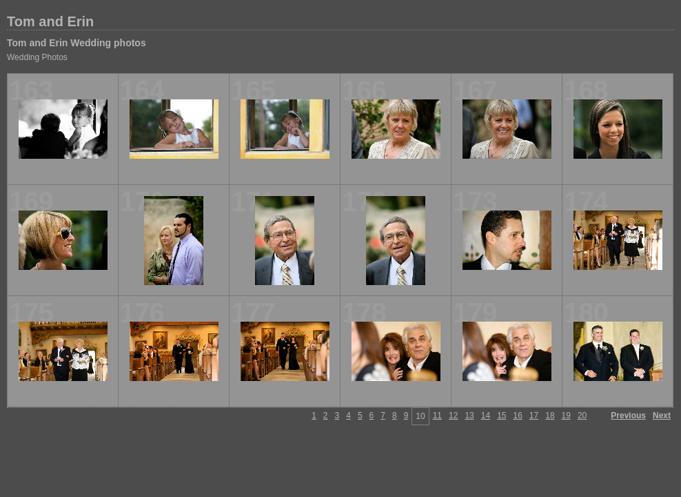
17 (533, 415)
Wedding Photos (37, 57)
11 (437, 415)
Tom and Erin (50, 21)
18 (549, 415)
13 (469, 415)
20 (582, 415)
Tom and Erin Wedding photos (76, 42)
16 (517, 415)
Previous (628, 415)
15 (501, 415)
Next (662, 415)
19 (566, 415)
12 (453, 415)
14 (485, 415)
